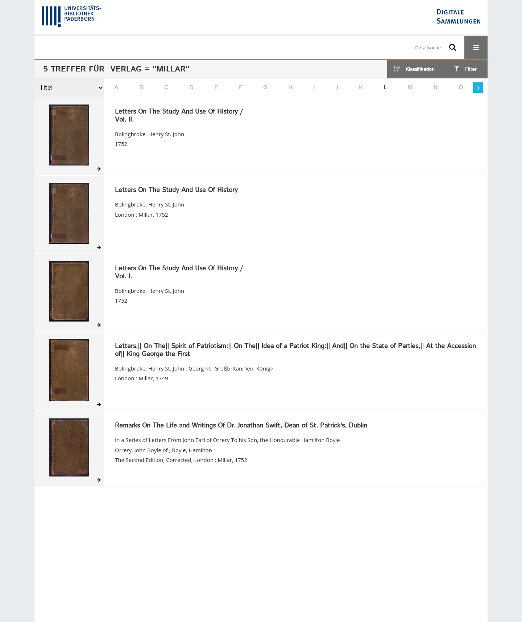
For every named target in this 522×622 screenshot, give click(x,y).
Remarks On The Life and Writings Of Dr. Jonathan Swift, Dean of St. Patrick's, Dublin (241, 426)
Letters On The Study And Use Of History (176, 191)
